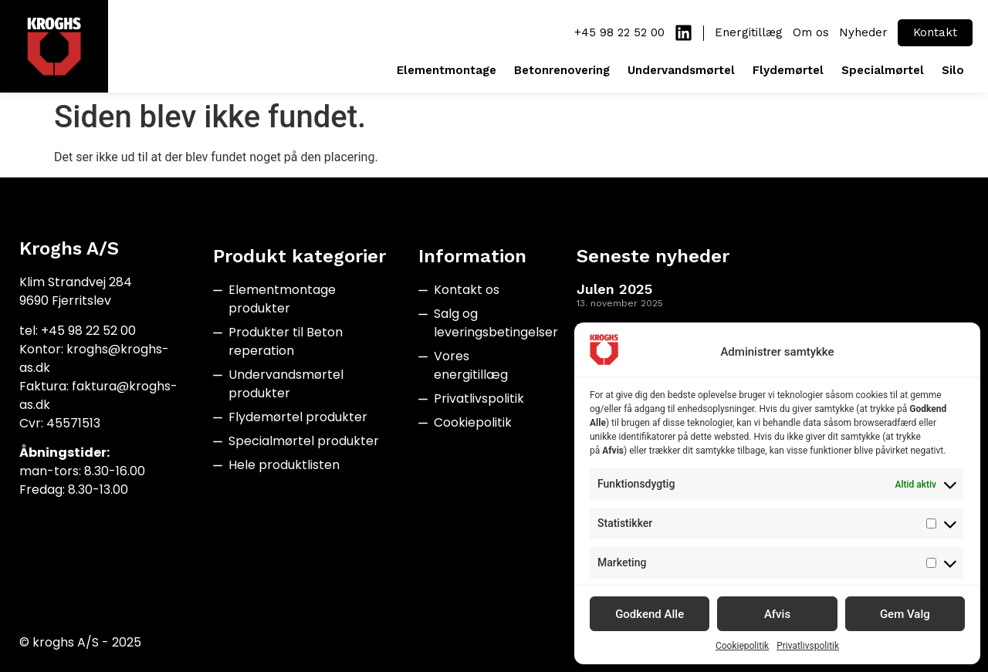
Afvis (777, 614)
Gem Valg (905, 614)
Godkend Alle (649, 614)
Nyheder (863, 32)
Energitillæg (749, 32)
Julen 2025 (614, 289)
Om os (811, 32)
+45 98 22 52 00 (619, 32)
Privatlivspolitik (808, 645)
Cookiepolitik (742, 645)
